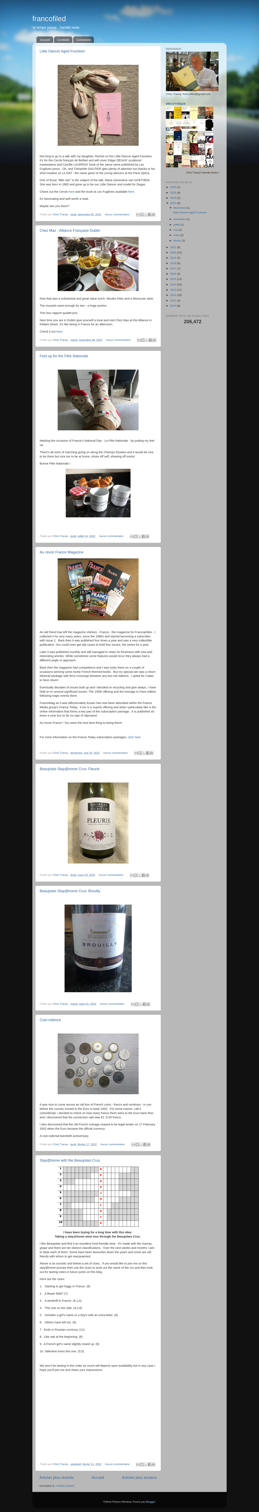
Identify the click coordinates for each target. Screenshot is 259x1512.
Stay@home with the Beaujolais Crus (70, 1160)
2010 (173, 305)
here (72, 191)
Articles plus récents (56, 1477)
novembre (179, 219)
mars (176, 235)
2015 (173, 279)
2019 (173, 257)
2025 (173, 187)
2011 (173, 300)
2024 (173, 192)
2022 (173, 203)
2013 (173, 289)
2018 (173, 263)
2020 (173, 252)
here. (59, 331)
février (177, 240)
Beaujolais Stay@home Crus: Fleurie (69, 769)
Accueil (45, 39)
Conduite (63, 39)
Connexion (83, 39)
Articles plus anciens (139, 1477)
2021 (173, 247)
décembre (179, 207)
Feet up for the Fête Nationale (64, 356)
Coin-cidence (50, 1020)
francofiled (49, 19)
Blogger (150, 1501)
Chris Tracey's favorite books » (203, 172)
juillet (176, 224)
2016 (173, 273)
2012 (173, 295)
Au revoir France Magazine (61, 552)
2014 (173, 284)
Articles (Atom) (65, 1485)
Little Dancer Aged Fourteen (62, 51)
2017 (173, 268)
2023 (173, 197)
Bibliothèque (176, 103)
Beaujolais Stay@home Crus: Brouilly (70, 891)
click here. (134, 737)
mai (176, 229)
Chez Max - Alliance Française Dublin (70, 231)
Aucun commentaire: (118, 214)
